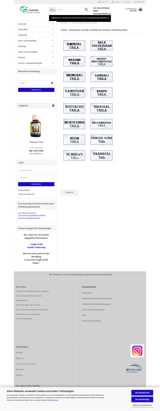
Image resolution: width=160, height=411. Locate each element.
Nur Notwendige (142, 399)
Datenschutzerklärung (49, 400)
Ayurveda (22, 25)
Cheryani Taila (36, 143)
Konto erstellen (24, 192)
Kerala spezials (22, 302)
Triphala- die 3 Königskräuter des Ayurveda (32, 293)
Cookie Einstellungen (24, 320)
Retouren (20, 371)
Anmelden (36, 91)
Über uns (19, 360)
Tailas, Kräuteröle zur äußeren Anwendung (32, 311)
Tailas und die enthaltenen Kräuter (29, 297)
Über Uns (103, 2)
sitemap (19, 377)
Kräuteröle (22, 37)
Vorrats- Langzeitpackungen (30, 64)
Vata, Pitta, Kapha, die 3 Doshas (28, 307)
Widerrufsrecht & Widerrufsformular (97, 300)
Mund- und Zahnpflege (27, 53)
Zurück (69, 194)
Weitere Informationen (142, 405)
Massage (22, 48)
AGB (84, 317)
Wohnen (21, 59)
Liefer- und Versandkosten (93, 311)
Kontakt (116, 2)
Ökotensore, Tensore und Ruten (28, 316)
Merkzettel (139, 2)
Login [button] (127, 2)
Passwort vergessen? (26, 196)
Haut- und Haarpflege (27, 42)
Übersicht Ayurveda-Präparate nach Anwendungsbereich (80, 18)
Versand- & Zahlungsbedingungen (96, 305)
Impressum (87, 294)
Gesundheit (23, 31)
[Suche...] (52, 9)
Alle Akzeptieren (142, 393)
